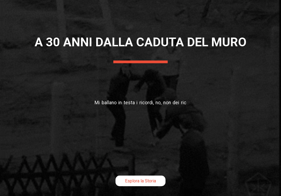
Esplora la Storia (140, 180)
